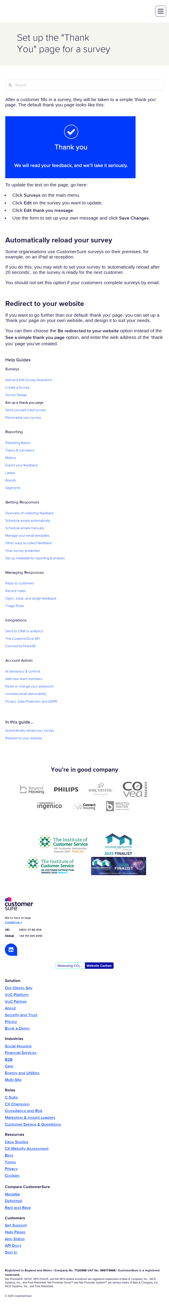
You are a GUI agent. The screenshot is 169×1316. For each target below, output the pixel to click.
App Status (15, 1239)
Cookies (12, 1176)
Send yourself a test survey (25, 411)
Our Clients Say (18, 989)
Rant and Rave (18, 1209)
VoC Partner (16, 1002)
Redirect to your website (23, 739)
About (10, 1009)
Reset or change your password (29, 687)
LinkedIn (11, 950)
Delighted (13, 1202)
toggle (160, 11)
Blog (9, 1156)
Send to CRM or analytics (24, 632)
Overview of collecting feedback (29, 514)
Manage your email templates (27, 536)
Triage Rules (14, 607)
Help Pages (15, 1233)
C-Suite (11, 1098)
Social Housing (18, 1047)
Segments (12, 488)
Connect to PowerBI (20, 647)
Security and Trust (21, 1016)
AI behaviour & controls (22, 672)
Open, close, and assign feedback (30, 599)
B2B (9, 1060)
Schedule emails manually (24, 529)
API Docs (13, 1246)
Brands (10, 481)
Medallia (12, 1195)
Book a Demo (17, 1029)
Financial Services (21, 1054)
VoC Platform (17, 996)
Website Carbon (99, 966)
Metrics (10, 458)
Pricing (11, 1022)
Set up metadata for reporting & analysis (35, 559)
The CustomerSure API (22, 639)
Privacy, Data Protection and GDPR (31, 702)
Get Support (16, 1226)
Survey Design (16, 396)
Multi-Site (13, 1080)
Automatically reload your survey (29, 731)
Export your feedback (21, 466)
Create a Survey (17, 388)
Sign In (11, 1253)
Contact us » (13, 923)
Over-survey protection (22, 551)
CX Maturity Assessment (27, 1149)
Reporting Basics (17, 443)
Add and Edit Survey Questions (28, 380)
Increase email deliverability (25, 694)
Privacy (11, 1170)
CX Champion (17, 1105)
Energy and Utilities (22, 1074)
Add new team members (23, 679)
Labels (10, 473)
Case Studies (16, 1143)
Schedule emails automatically (27, 521)
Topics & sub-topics (20, 451)
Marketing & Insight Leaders (30, 1118)
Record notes (15, 591)
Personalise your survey (23, 418)
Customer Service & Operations (33, 1125)
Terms (10, 1163)
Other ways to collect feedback (28, 544)
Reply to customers (19, 584)
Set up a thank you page (24, 403)
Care (9, 1067)
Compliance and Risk (23, 1112)
